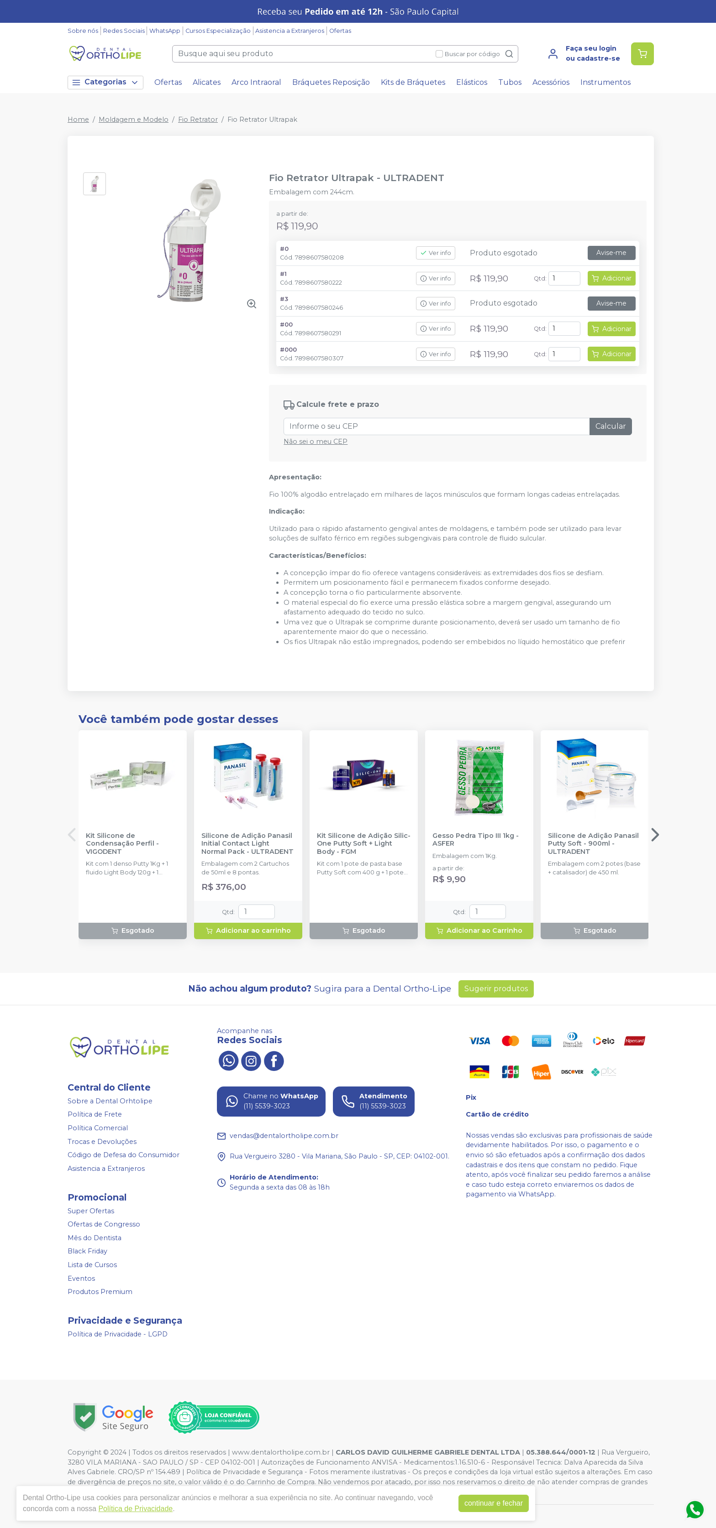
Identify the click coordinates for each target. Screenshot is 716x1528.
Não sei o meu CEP (315, 441)
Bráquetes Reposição (331, 82)
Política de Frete (95, 1115)
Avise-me (611, 253)
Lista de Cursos (92, 1265)
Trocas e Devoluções (102, 1142)
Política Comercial (98, 1128)
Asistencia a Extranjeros (289, 30)
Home (78, 119)
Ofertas (340, 30)
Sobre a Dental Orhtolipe (110, 1101)
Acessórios (550, 82)
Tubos (509, 82)
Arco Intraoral (256, 82)
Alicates (207, 82)
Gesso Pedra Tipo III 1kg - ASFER (475, 839)
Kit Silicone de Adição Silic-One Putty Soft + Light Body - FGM (364, 844)
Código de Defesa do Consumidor (123, 1155)
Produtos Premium (100, 1292)
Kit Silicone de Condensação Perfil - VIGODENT (122, 844)
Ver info (435, 252)
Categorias (105, 82)
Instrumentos (605, 82)
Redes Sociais (124, 30)
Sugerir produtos (496, 988)
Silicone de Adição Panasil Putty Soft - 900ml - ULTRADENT (593, 844)
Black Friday (87, 1251)
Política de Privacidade (135, 1508)
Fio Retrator (198, 119)
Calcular (610, 426)
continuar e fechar (493, 1503)
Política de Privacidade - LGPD (118, 1334)
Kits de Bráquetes (413, 82)
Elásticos (471, 82)
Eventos (81, 1278)
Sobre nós (83, 30)
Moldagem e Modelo (133, 119)
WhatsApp (164, 30)
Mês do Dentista (94, 1238)
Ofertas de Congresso (104, 1224)
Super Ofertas (91, 1211)
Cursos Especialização (218, 30)
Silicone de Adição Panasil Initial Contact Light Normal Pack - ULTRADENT (247, 844)
